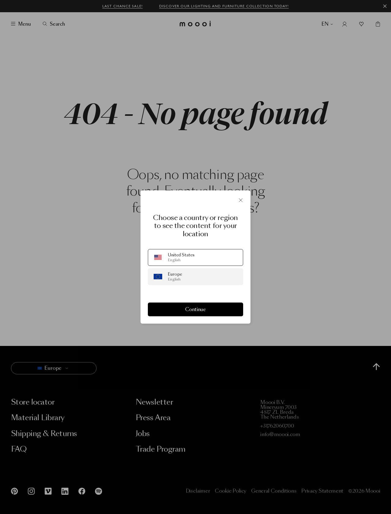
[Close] (240, 200)
